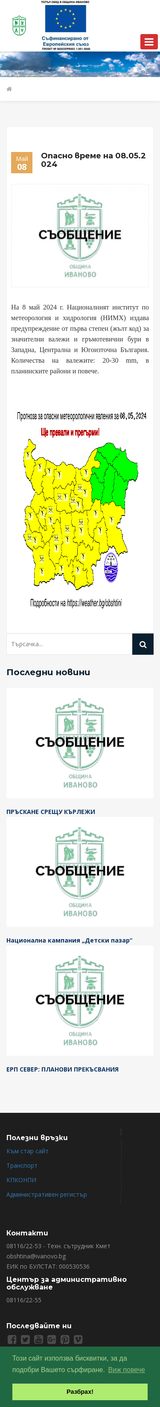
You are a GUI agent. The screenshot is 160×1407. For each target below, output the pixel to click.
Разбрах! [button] (80, 1391)
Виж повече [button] (126, 1369)
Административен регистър (46, 1194)
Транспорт (22, 1165)
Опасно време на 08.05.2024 (93, 160)
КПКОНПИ (21, 1180)
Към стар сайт (27, 1151)
